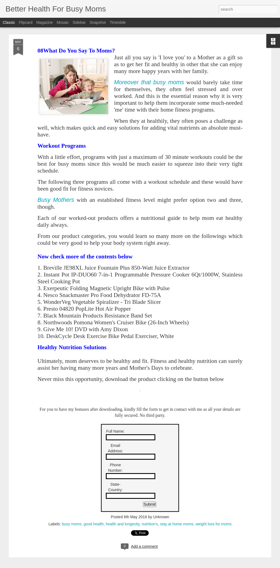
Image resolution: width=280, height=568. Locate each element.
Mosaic (63, 22)
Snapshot (98, 22)
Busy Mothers (55, 200)
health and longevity (123, 524)
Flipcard (26, 22)
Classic (9, 22)
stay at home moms (176, 524)
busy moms (71, 524)
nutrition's (150, 524)
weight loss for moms (213, 524)
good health (94, 524)
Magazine (44, 22)
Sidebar (79, 22)
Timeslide (118, 22)
